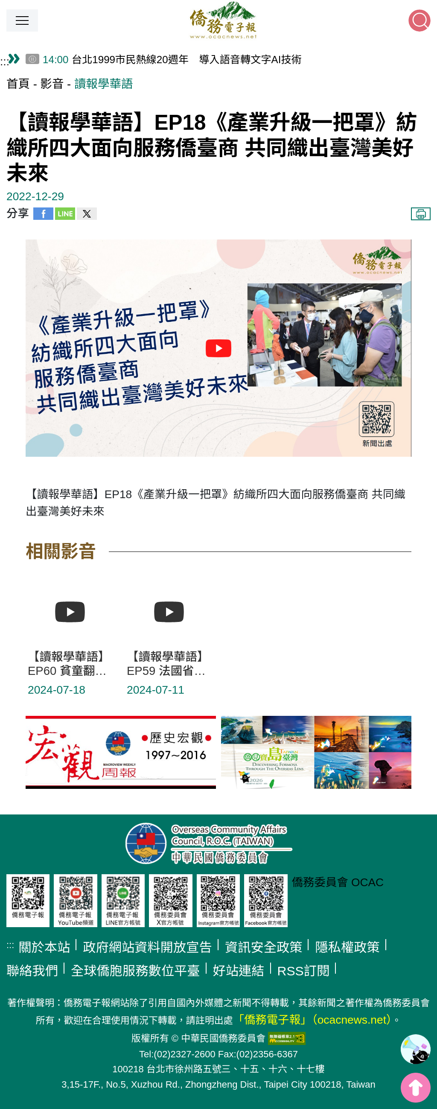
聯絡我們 (32, 971)
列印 (421, 213)
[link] (416, 1049)
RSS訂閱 (303, 971)
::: (4, 61)
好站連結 (239, 971)
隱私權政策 (347, 947)
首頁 (18, 83)
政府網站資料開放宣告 (147, 947)
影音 (52, 83)
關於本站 (44, 947)
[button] (22, 20)
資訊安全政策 (264, 947)
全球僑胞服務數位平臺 (135, 971)
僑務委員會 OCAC (338, 882)
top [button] (416, 1088)
